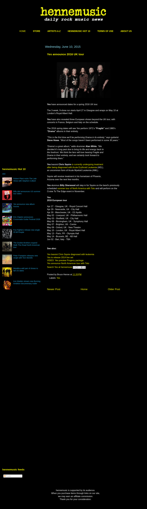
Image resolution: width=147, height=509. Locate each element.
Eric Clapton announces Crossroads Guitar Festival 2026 (26, 218)
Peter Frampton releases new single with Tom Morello (25, 257)
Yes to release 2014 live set (60, 257)
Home (84, 289)
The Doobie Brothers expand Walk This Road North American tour (26, 245)
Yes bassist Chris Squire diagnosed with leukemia (70, 254)
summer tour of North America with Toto (76, 188)
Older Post (114, 289)
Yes (58, 278)
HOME (22, 31)
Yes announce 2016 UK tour (65, 54)
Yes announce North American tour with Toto (68, 263)
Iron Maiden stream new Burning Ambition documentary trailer (26, 282)
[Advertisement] (25, 79)
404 (3, 174)
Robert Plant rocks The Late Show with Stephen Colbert (25, 179)
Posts (7, 476)
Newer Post (53, 289)
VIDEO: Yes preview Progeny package (65, 260)
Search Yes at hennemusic (59, 267)
